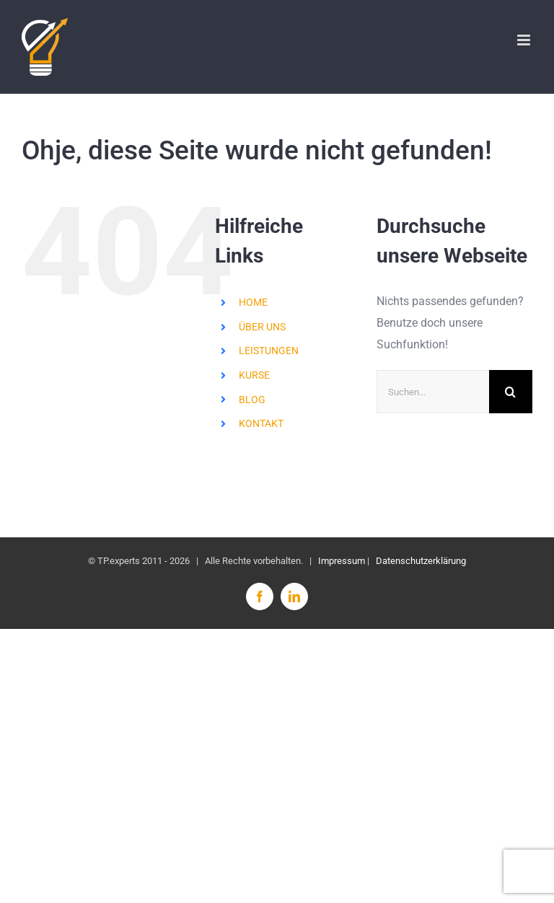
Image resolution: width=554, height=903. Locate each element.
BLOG (252, 399)
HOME (253, 302)
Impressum (341, 560)
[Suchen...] (433, 391)
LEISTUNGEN (269, 350)
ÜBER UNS (262, 326)
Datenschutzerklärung (421, 560)
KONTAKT (261, 423)
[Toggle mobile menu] (524, 40)
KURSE (254, 375)
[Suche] (510, 391)
